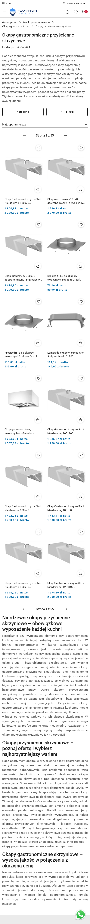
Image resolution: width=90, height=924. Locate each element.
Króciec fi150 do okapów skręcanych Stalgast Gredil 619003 (63, 277)
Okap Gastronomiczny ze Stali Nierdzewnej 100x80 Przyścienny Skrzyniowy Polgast (65, 508)
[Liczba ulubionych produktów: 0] (75, 12)
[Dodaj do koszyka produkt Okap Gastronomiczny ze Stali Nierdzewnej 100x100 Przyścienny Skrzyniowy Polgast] (80, 419)
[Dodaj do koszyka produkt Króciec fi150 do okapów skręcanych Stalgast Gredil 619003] (80, 266)
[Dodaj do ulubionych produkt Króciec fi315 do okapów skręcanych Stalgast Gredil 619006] (38, 301)
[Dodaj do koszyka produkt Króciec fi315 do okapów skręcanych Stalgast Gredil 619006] (38, 343)
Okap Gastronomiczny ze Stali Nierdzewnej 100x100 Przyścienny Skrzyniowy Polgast (65, 431)
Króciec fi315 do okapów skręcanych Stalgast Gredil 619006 (21, 354)
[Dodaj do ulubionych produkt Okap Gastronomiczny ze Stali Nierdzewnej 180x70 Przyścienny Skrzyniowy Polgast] (38, 148)
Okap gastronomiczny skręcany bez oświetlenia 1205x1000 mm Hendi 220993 (23, 431)
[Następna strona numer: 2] (65, 135)
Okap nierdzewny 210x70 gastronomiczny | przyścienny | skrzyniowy (66, 201)
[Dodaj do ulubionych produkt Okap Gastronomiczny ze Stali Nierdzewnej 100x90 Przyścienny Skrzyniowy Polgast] (38, 532)
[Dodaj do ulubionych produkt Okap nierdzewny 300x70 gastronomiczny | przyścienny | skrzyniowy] (38, 224)
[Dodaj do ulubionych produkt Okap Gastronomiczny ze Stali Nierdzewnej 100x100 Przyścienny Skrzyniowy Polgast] (81, 378)
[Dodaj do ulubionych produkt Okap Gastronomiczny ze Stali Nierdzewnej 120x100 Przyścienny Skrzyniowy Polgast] (81, 532)
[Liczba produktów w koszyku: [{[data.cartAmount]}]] (83, 12)
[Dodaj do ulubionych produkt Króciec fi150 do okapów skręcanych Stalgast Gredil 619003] (81, 224)
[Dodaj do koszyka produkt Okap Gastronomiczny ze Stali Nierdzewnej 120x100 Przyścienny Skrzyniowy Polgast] (80, 573)
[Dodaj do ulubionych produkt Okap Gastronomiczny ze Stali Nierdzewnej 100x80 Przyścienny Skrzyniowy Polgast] (81, 455)
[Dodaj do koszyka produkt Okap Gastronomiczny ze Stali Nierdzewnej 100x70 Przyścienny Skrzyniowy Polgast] (38, 496)
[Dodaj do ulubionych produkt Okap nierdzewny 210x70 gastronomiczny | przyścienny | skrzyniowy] (81, 148)
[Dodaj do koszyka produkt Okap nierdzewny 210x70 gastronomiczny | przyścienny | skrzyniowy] (80, 189)
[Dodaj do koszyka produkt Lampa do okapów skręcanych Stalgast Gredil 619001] (80, 343)
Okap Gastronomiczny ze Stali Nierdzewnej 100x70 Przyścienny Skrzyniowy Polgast (23, 508)
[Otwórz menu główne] (4, 12)
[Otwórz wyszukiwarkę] (68, 12)
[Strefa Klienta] (74, 3)
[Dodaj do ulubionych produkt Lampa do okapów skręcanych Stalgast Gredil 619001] (81, 301)
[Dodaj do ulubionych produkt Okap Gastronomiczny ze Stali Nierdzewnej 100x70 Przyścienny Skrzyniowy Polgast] (38, 455)
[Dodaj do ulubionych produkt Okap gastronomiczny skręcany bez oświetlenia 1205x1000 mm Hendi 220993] (38, 378)
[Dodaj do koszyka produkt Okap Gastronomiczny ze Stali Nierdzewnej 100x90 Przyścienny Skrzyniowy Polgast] (38, 573)
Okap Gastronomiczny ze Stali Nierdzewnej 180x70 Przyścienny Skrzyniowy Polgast (23, 201)
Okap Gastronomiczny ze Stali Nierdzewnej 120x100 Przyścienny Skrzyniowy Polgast (65, 585)
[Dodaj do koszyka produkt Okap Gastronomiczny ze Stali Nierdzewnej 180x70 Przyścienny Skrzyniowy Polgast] (38, 189)
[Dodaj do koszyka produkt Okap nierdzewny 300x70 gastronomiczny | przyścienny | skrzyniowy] (38, 266)
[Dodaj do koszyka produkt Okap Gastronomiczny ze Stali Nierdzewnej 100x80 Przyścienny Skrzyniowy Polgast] (80, 496)
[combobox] (45, 124)
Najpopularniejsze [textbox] (14, 124)
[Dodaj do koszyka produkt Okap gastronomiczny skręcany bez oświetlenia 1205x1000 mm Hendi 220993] (38, 419)
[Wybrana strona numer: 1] (45, 135)
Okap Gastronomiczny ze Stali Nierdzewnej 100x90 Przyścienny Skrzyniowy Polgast (23, 585)
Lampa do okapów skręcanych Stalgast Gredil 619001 (65, 354)
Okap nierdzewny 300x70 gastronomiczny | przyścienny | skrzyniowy (23, 277)
